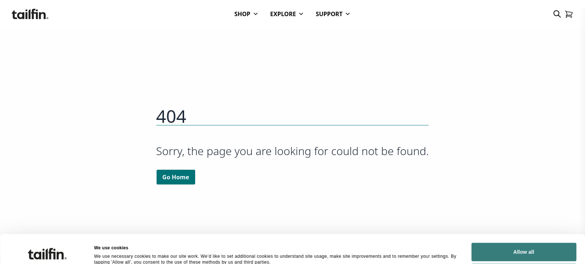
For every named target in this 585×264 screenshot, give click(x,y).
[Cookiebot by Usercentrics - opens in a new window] (47, 239)
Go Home (175, 177)
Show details (108, 238)
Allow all (523, 213)
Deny (524, 234)
